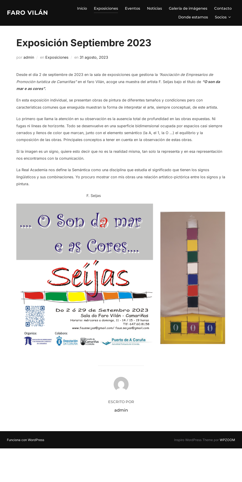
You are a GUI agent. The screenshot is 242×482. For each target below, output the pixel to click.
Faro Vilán (27, 12)
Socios (223, 17)
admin (28, 57)
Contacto (223, 8)
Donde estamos (193, 17)
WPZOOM (227, 440)
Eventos (132, 8)
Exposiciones (106, 8)
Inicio (82, 8)
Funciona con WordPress (25, 440)
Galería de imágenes (188, 8)
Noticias (154, 8)
